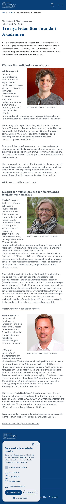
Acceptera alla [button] (13, 492)
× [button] (36, 444)
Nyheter (10, 12)
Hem (3, 12)
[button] (60, 5)
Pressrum (53, 497)
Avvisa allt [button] (30, 492)
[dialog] (21, 471)
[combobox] (33, 444)
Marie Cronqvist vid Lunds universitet (20, 308)
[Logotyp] (9, 5)
